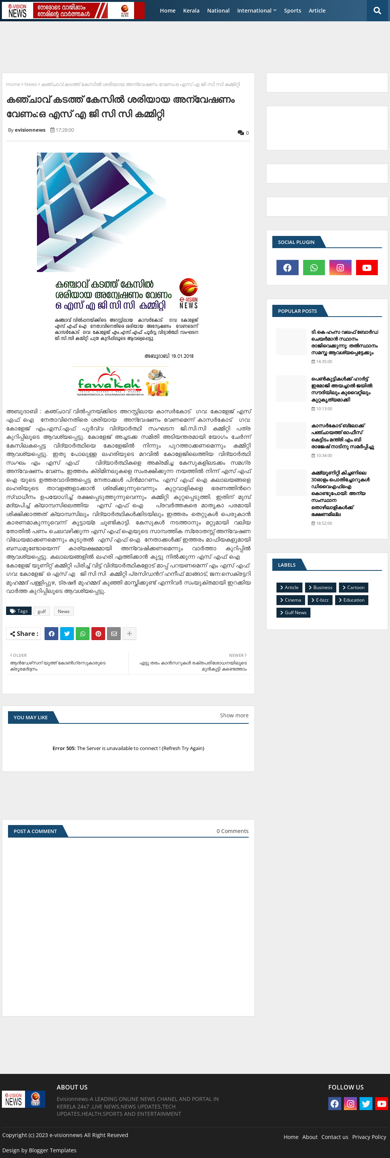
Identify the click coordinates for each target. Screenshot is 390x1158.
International (254, 10)
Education (354, 600)
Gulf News (296, 612)
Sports (292, 10)
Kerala (191, 10)
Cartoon (355, 587)
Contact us (334, 1136)
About (310, 1136)
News (30, 84)
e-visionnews (66, 1135)
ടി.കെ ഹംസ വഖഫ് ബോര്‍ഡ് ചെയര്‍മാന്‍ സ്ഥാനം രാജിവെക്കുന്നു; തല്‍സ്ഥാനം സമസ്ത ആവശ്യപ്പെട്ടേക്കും (344, 342)
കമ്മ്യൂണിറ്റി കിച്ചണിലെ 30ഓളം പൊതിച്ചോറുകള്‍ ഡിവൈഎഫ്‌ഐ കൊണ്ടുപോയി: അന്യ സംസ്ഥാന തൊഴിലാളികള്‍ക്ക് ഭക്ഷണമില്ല (340, 493)
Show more (234, 715)
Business (322, 587)
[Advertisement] (186, 44)
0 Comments (233, 831)
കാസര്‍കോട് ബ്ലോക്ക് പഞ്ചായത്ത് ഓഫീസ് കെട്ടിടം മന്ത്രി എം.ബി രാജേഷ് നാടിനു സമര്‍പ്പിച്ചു (342, 436)
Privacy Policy (369, 1136)
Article (317, 10)
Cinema (293, 600)
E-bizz (322, 600)
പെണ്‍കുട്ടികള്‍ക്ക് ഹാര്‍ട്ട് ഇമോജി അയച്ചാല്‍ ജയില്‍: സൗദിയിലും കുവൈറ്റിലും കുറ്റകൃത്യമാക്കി (342, 389)
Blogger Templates (53, 1150)
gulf (42, 611)
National (218, 10)
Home (168, 10)
